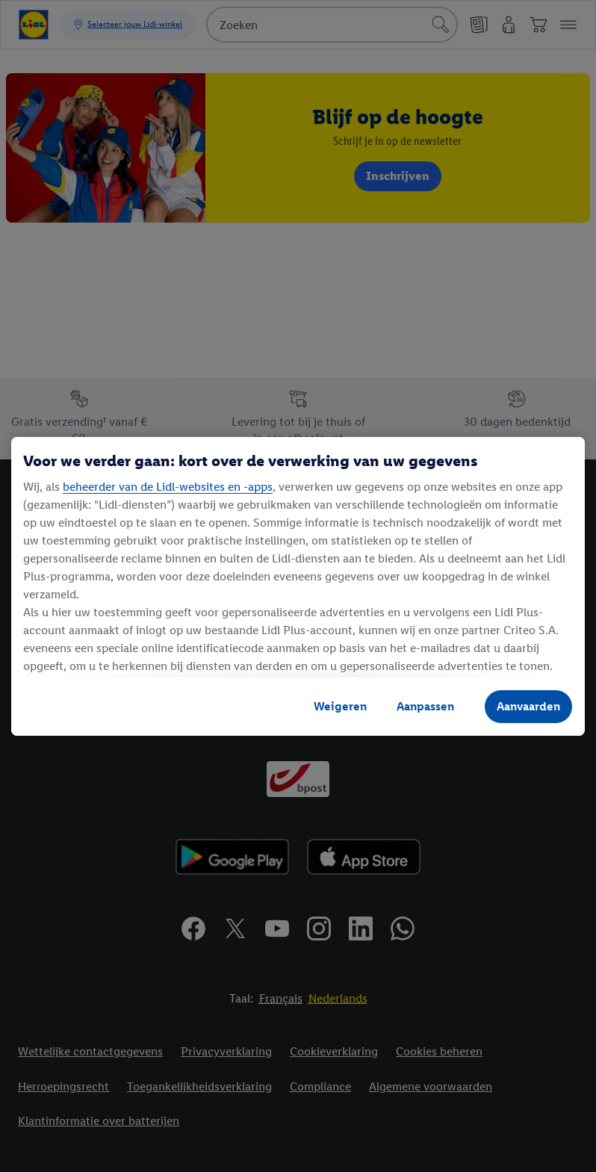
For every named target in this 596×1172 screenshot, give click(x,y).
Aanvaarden (528, 706)
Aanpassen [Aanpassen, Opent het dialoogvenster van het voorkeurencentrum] (425, 706)
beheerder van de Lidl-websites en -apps (168, 487)
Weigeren (340, 706)
